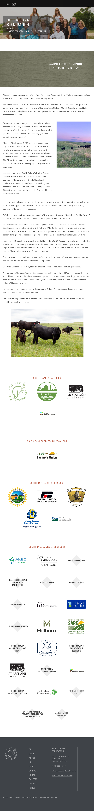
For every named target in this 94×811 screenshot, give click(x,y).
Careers (33, 779)
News (31, 766)
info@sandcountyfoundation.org (64, 771)
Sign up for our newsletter (62, 775)
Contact (33, 770)
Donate (32, 775)
